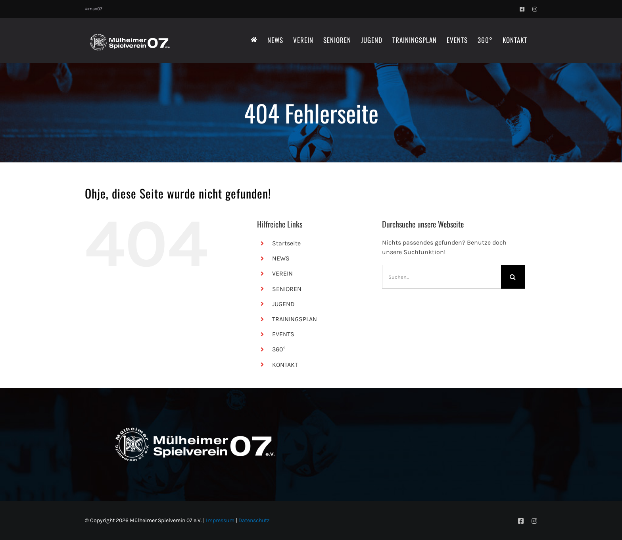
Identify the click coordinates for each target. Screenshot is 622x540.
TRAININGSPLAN (294, 319)
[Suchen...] (441, 277)
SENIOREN (286, 289)
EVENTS (283, 334)
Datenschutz (254, 520)
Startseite (286, 243)
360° (278, 349)
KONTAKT (285, 364)
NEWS (281, 258)
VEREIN (282, 273)
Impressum (220, 520)
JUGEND (283, 304)
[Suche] (513, 277)
